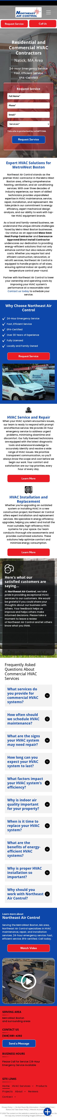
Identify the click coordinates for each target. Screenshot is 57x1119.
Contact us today (18, 291)
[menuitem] (7, 1086)
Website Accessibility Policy (40, 1109)
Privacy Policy (7, 1107)
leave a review (28, 619)
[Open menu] (48, 12)
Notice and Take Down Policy (17, 1109)
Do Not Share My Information (26, 1107)
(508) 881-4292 (12, 1036)
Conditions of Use (47, 1107)
